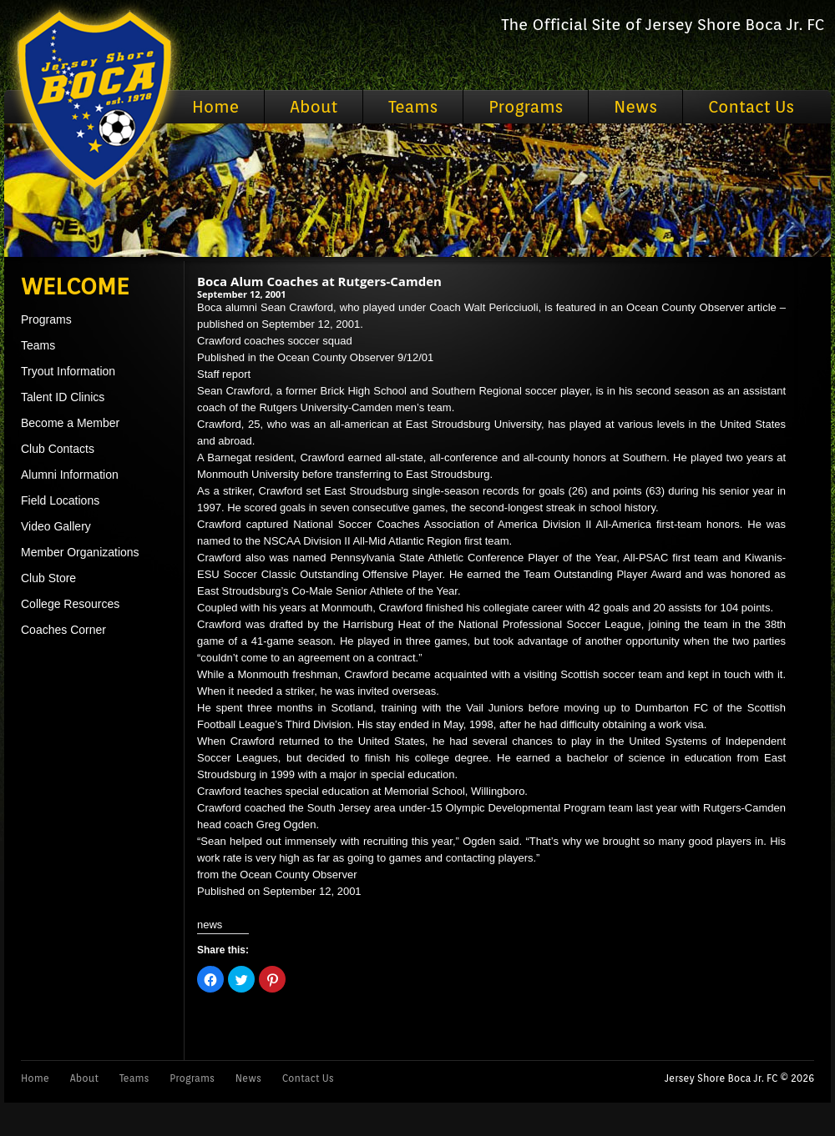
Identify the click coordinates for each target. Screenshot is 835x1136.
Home (215, 107)
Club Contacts (57, 448)
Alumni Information (70, 474)
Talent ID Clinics (62, 397)
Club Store (48, 578)
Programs (525, 107)
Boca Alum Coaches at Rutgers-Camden (319, 281)
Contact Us (751, 107)
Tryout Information (68, 371)
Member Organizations (80, 552)
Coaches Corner (63, 629)
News (635, 107)
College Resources (70, 604)
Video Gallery (56, 526)
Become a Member (70, 423)
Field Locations (60, 500)
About (313, 107)
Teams (413, 107)
